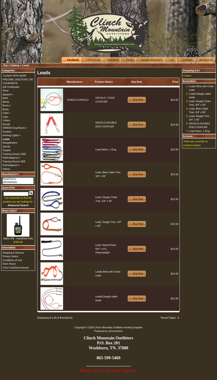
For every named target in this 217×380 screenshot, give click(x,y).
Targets (6, 150)
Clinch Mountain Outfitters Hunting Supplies (118, 327)
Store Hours (9, 263)
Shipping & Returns (13, 252)
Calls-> (6, 113)
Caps (5, 116)
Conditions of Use (12, 260)
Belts (5, 98)
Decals (6, 124)
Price (175, 81)
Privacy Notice (10, 256)
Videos (6, 169)
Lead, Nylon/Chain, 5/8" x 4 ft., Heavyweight (106, 249)
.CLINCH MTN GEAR (14, 75)
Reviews (188, 136)
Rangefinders (9, 142)
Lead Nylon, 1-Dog (105, 149)
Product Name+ (104, 81)
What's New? (9, 210)
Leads (25, 65)
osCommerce (115, 331)
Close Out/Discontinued (15, 267)
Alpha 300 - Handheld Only (18, 238)
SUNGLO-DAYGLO (78, 99)
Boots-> (6, 105)
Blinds (5, 101)
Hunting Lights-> (11, 135)
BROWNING (18, 182)
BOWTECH (18, 179)
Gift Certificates (10, 87)
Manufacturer (75, 81)
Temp (5, 90)
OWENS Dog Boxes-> (14, 127)
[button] (71, 60)
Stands (6, 146)
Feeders (7, 131)
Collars (6, 120)
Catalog (14, 65)
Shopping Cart (191, 70)
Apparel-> (7, 94)
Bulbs (5, 109)
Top (5, 65)
